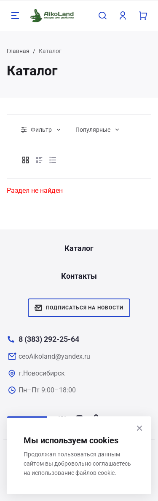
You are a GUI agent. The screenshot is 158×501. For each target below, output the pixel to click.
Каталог (79, 248)
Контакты (79, 276)
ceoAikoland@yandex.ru (54, 356)
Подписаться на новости (79, 308)
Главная (18, 51)
